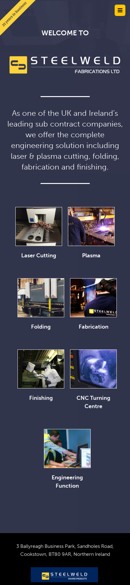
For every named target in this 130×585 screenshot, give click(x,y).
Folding (41, 326)
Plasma (91, 255)
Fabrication (93, 326)
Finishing (41, 398)
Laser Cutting (38, 255)
